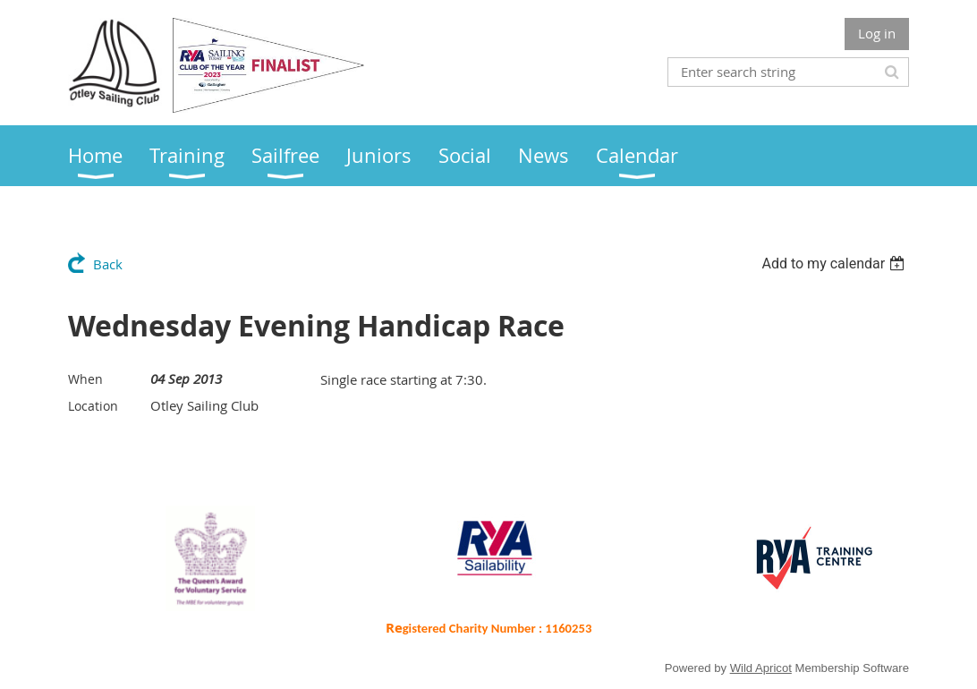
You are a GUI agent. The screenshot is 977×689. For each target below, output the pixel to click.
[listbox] (835, 263)
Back (108, 264)
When (85, 378)
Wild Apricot (761, 668)
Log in (877, 33)
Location (93, 405)
